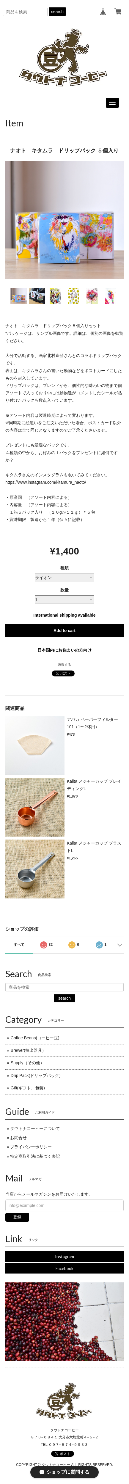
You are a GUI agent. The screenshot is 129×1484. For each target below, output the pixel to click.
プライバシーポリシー (31, 1146)
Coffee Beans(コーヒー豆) (35, 1038)
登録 (17, 1217)
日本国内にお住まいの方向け (64, 650)
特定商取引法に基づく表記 (35, 1156)
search (57, 11)
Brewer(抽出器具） (28, 1050)
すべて (19, 945)
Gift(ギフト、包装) (28, 1088)
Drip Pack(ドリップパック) (36, 1075)
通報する (64, 664)
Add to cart (64, 630)
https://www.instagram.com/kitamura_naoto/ (45, 482)
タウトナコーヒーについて (35, 1128)
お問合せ (18, 1137)
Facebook (64, 1268)
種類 (64, 567)
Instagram (64, 1256)
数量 (64, 590)
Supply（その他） (27, 1062)
